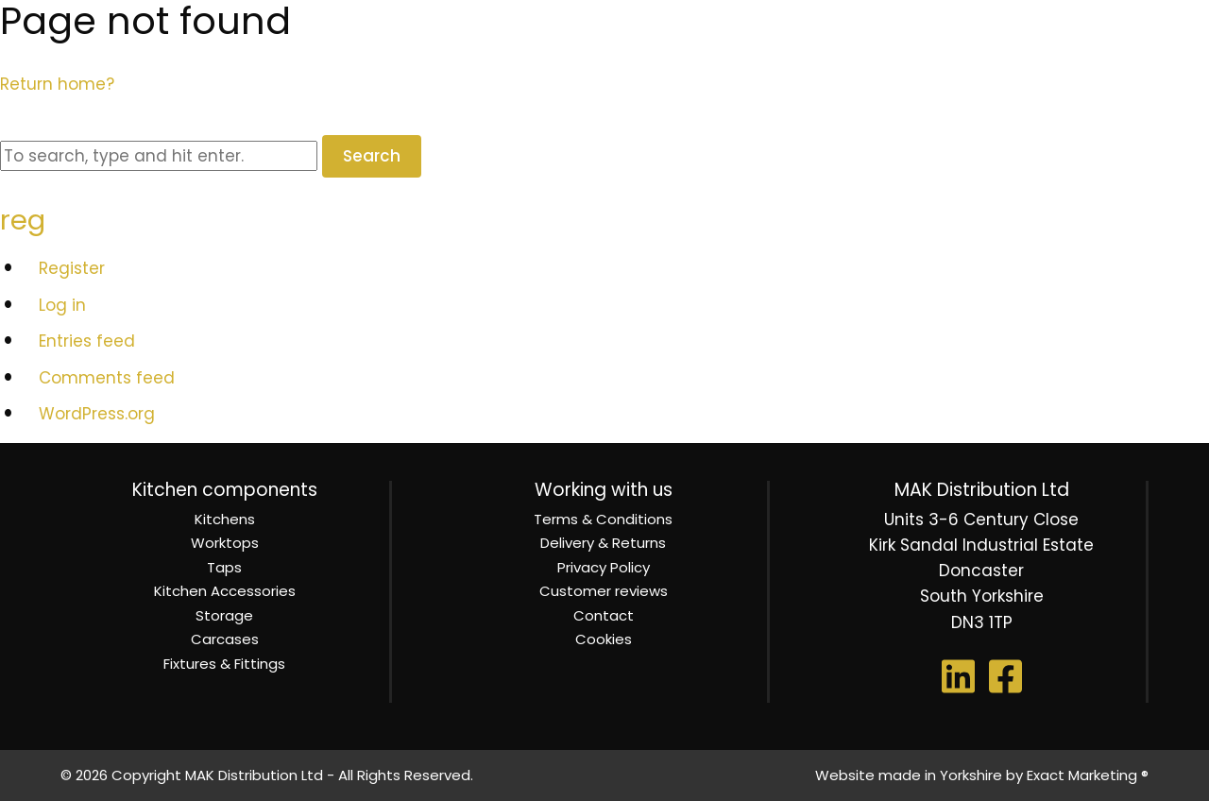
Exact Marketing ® (1088, 775)
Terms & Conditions (603, 519)
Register (72, 268)
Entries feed (87, 341)
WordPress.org (97, 413)
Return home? (57, 84)
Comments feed (107, 377)
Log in (62, 305)
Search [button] (371, 156)
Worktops (225, 543)
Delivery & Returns (603, 543)
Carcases (225, 639)
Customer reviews (603, 591)
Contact (603, 615)
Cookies (603, 639)
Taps (224, 567)
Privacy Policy (603, 567)
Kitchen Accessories (225, 591)
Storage (224, 615)
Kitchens (225, 519)
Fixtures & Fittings (224, 663)
